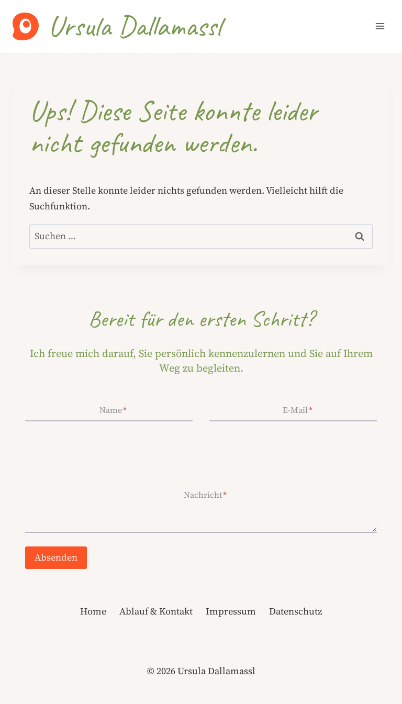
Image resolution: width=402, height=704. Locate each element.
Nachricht (205, 494)
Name (113, 410)
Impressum (231, 611)
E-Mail (297, 410)
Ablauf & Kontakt (156, 611)
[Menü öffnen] (379, 26)
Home (93, 611)
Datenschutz (295, 611)
